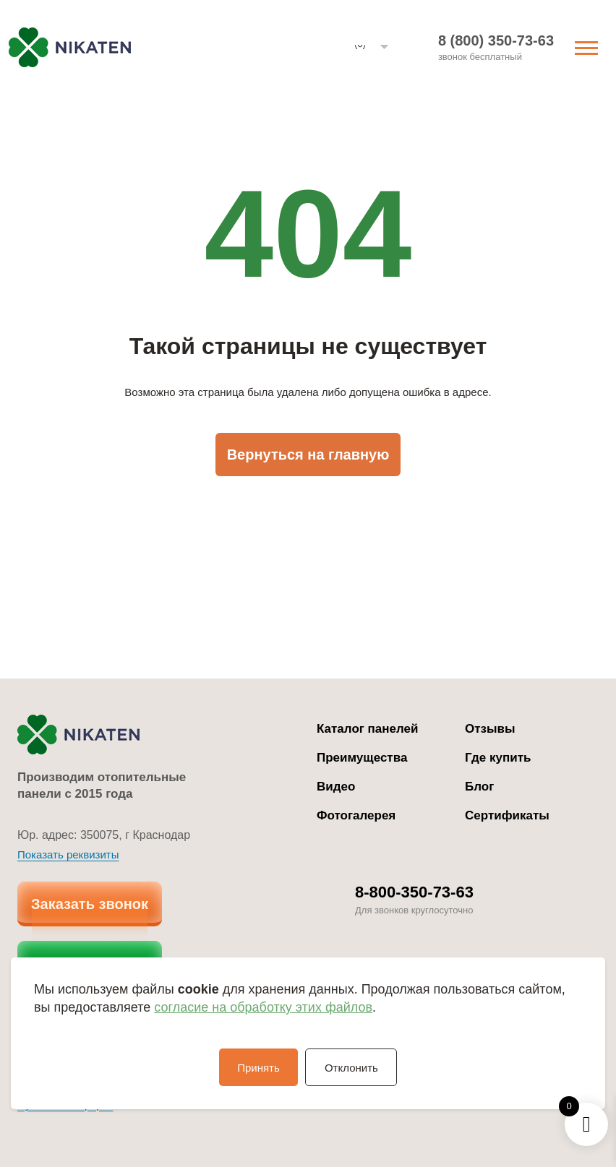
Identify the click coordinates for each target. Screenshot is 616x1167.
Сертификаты (507, 815)
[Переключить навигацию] (586, 46)
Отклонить (353, 1068)
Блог (479, 786)
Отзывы (490, 729)
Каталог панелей (368, 729)
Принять (257, 1068)
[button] (371, 47)
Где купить (498, 758)
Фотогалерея (356, 815)
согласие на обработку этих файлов (263, 1007)
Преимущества (362, 758)
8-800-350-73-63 (414, 892)
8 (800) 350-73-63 (496, 40)
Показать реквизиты (68, 854)
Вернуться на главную (308, 454)
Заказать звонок (89, 904)
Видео (336, 786)
